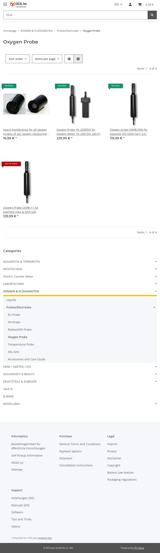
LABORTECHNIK (13, 284)
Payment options (70, 451)
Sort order (16, 59)
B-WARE (8, 396)
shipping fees (45, 537)
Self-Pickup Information (27, 455)
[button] (130, 4)
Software (17, 512)
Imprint (112, 444)
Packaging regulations (122, 479)
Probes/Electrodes (18, 307)
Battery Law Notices (120, 472)
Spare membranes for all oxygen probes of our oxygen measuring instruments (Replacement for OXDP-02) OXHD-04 (25, 132)
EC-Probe (14, 315)
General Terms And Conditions (79, 444)
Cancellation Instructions (76, 465)
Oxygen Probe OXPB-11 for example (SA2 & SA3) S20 (21, 210)
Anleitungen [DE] (22, 498)
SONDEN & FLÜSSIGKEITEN (21, 291)
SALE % (8, 389)
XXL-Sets (13, 352)
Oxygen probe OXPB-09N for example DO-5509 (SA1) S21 (129, 132)
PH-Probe (14, 322)
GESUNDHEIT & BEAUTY (19, 374)
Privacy (112, 451)
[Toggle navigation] (5, 2)
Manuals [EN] (20, 505)
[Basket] (146, 4)
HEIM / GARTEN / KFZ (17, 367)
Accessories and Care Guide (26, 359)
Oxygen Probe (17, 337)
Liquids (11, 300)
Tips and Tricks (21, 519)
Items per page (45, 59)
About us (17, 462)
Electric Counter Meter (18, 276)
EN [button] (116, 4)
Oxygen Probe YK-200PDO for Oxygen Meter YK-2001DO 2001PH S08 (79, 132)
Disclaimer (114, 458)
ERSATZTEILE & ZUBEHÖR (20, 381)
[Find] (75, 15)
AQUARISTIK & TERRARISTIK (21, 261)
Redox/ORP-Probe (20, 329)
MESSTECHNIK (12, 269)
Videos (15, 526)
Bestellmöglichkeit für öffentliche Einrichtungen (28, 446)
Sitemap (16, 469)
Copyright (113, 465)
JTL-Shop (139, 548)
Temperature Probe (21, 344)
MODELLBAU (11, 404)
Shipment (65, 458)
